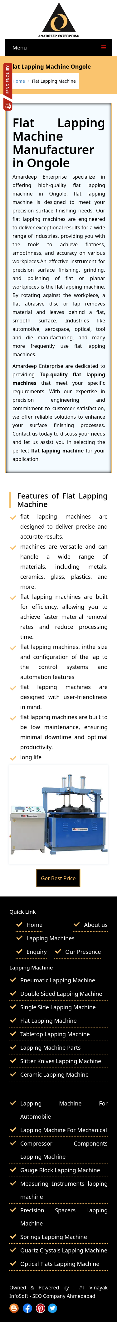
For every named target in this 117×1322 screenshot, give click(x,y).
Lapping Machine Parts (50, 1047)
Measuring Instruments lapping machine (64, 1190)
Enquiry (37, 951)
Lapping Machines (51, 938)
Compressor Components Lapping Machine (64, 1150)
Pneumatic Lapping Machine (57, 980)
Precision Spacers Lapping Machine (64, 1216)
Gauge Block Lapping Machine (60, 1170)
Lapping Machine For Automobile (64, 1110)
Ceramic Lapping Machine (54, 1074)
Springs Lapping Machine (53, 1237)
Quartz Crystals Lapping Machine (63, 1250)
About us (96, 924)
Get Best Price (58, 878)
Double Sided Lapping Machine (61, 993)
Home (18, 81)
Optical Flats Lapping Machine (60, 1263)
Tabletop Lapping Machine (55, 1034)
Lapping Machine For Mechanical (63, 1130)
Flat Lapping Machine (48, 1020)
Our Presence (83, 951)
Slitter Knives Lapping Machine (60, 1061)
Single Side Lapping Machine (58, 1007)
